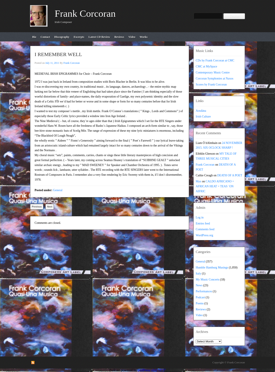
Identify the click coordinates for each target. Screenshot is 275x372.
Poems (200, 303)
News (199, 285)
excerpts (79, 36)
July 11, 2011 (52, 62)
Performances (204, 291)
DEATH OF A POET (229, 175)
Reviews (201, 309)
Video (199, 315)
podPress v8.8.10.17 (152, 370)
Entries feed (203, 223)
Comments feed (205, 229)
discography (61, 36)
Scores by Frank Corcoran (211, 84)
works (144, 36)
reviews (119, 36)
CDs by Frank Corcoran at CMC (215, 60)
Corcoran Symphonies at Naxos (214, 78)
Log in (199, 217)
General (58, 190)
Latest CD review (99, 36)
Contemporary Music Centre (213, 72)
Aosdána (201, 110)
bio (34, 36)
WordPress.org (204, 235)
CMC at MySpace (206, 66)
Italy (198, 273)
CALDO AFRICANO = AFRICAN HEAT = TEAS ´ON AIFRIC (215, 186)
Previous (37, 206)
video (131, 36)
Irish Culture (203, 116)
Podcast (200, 297)
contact (45, 36)
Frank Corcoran (85, 13)
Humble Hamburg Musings (212, 267)
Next (49, 206)
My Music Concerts (207, 279)
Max (198, 181)
